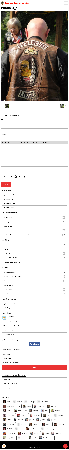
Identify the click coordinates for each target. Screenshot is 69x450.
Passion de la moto (8, 330)
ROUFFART (56, 433)
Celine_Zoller (20, 410)
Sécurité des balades (9, 207)
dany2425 (22, 415)
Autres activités (34, 226)
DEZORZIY (35, 415)
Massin (19, 428)
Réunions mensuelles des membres (34, 276)
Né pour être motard (9, 334)
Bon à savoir (7, 379)
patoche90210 (9, 433)
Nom (2, 119)
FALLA (47, 415)
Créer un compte (5, 362)
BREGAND (39, 406)
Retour (34, 106)
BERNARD (42, 401)
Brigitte (51, 406)
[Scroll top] (65, 446)
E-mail (2, 127)
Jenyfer (29, 419)
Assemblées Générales (34, 272)
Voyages (34, 249)
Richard (34, 433)
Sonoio (22, 437)
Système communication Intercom (12, 304)
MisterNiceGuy (47, 428)
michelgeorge (32, 428)
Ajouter (6, 185)
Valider (34, 367)
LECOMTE (34, 424)
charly (44, 410)
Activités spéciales (34, 289)
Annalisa (17, 401)
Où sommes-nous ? (8, 199)
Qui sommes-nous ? (9, 195)
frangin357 (59, 415)
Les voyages (34, 222)
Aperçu (44, 142)
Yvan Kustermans (46, 437)
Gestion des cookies (34, 447)
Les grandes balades (34, 217)
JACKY (7, 419)
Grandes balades (34, 245)
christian (55, 410)
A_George (29, 401)
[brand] (15, 3)
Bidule (27, 406)
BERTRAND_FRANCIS (11, 406)
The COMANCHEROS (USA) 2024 (34, 262)
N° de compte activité (9, 388)
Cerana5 (33, 410)
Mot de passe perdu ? (14, 362)
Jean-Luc (18, 419)
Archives (34, 230)
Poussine (23, 433)
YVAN (32, 437)
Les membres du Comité (10, 203)
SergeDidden (9, 437)
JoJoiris (40, 419)
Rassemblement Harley (34, 294)
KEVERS (21, 424)
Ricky (45, 433)
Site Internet (4, 134)
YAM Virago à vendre (9, 308)
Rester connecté (8, 358)
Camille (7, 410)
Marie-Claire (59, 424)
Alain (6, 401)
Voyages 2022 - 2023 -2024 (34, 258)
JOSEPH (51, 419)
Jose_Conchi (8, 424)
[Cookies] (4, 446)
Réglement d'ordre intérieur (11, 383)
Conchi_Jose (8, 415)
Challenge (6, 392)
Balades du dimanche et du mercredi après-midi (34, 235)
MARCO (46, 424)
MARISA (7, 428)
